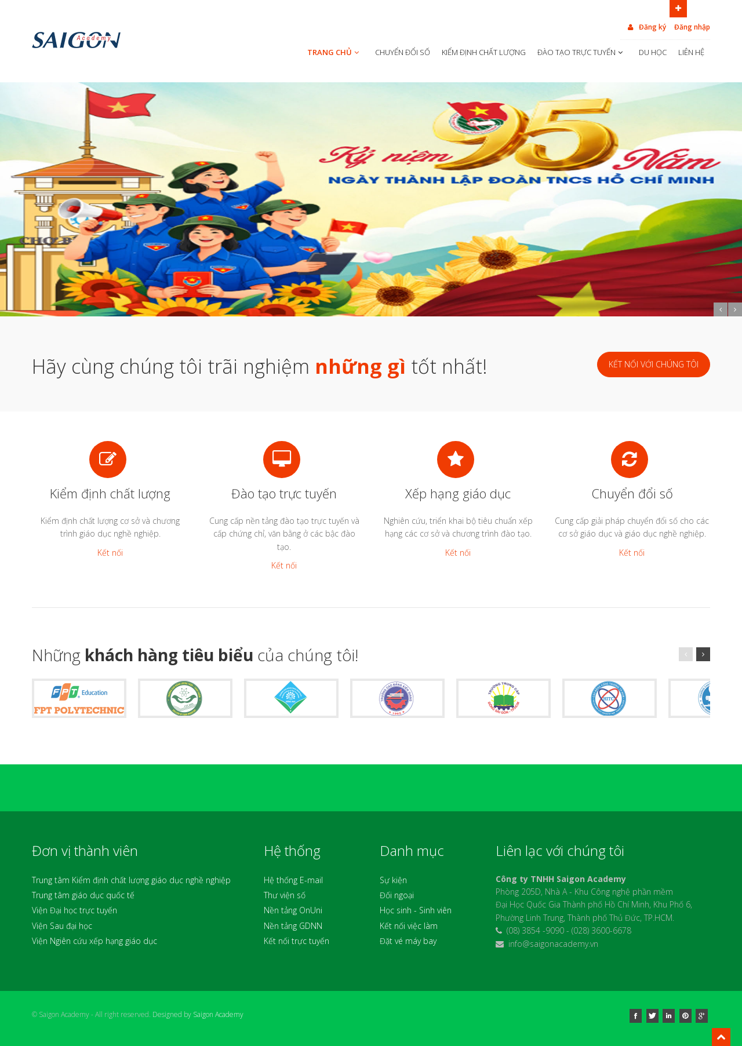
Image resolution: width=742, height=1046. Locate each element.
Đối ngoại (397, 895)
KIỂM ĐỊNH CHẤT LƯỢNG (484, 52)
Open (678, 7)
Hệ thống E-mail (293, 879)
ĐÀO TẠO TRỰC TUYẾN (581, 52)
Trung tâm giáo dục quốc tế (83, 895)
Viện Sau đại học (62, 925)
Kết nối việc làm (409, 925)
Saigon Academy (218, 1014)
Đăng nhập (692, 27)
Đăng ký (646, 27)
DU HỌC (653, 52)
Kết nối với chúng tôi (654, 364)
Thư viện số (284, 895)
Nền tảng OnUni (293, 910)
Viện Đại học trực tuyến (74, 910)
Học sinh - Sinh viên (416, 910)
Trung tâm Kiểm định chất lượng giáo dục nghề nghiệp (131, 879)
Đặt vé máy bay (408, 940)
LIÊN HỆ (691, 52)
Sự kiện (393, 879)
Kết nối (110, 552)
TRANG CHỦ (334, 52)
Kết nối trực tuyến (296, 940)
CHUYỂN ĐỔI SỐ (402, 52)
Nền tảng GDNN (293, 925)
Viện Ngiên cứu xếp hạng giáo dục (94, 940)
